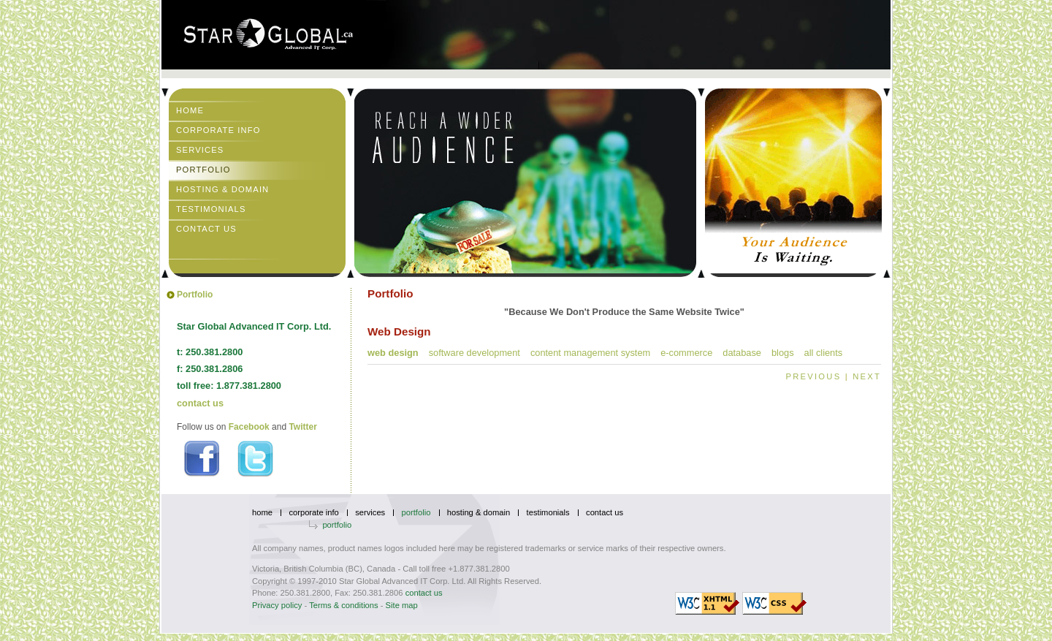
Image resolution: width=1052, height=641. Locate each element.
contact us (200, 403)
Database (742, 352)
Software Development (474, 352)
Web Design (393, 352)
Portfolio (203, 169)
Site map (402, 605)
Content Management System (590, 352)
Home (190, 110)
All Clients (823, 352)
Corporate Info (218, 130)
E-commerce (686, 352)
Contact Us (206, 228)
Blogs (782, 352)
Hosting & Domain (222, 189)
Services (200, 149)
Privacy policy (277, 605)
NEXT (867, 376)
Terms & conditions (343, 605)
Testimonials (211, 209)
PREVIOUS (814, 376)
